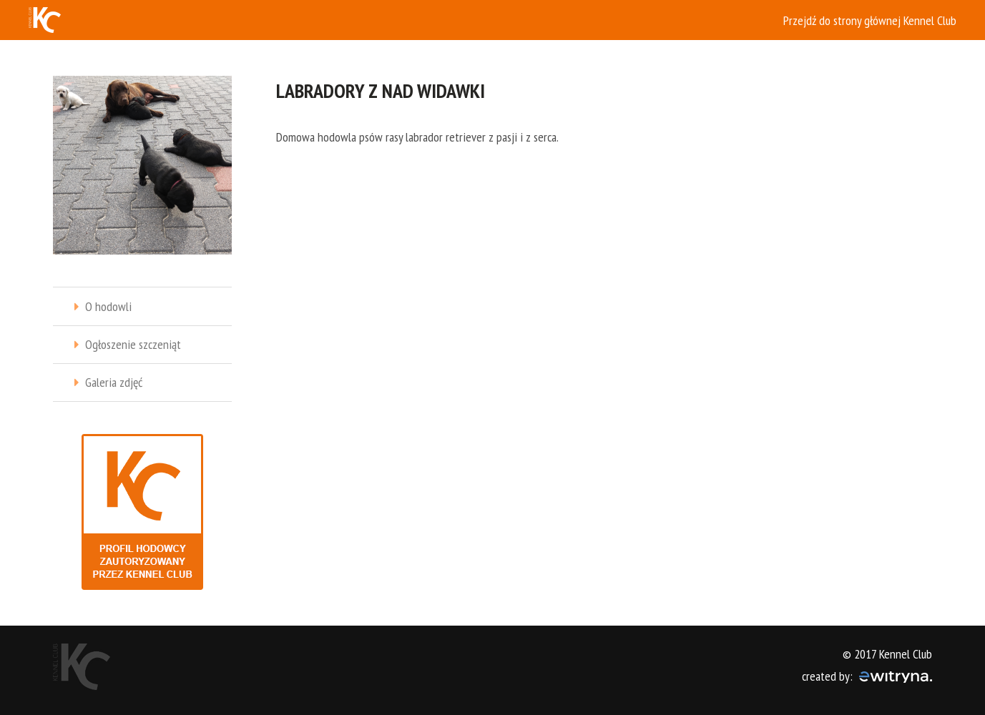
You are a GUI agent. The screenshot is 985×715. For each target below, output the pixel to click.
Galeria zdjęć (113, 382)
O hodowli (108, 306)
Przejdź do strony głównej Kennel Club (869, 20)
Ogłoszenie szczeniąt (133, 344)
